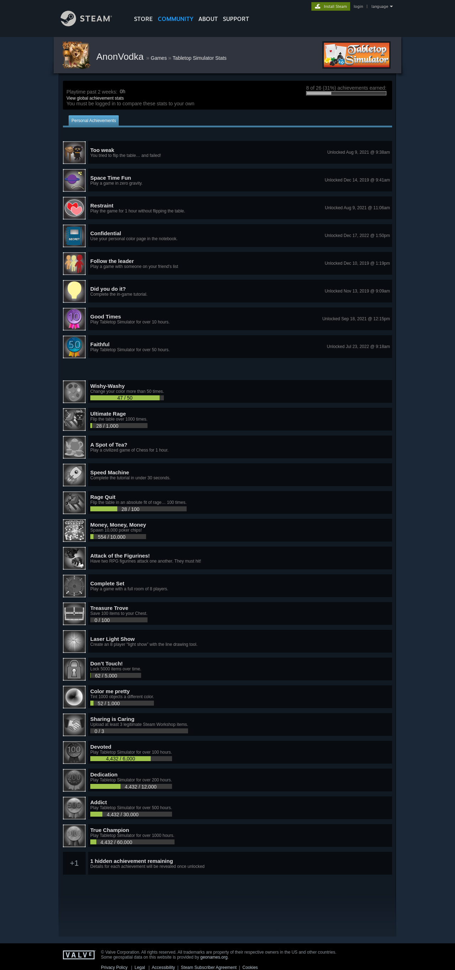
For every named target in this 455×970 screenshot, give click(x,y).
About (208, 18)
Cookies (250, 967)
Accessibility (163, 967)
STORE (143, 18)
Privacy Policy (114, 967)
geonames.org (214, 957)
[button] (227, 152)
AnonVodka (121, 56)
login (358, 6)
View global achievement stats (95, 98)
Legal (139, 967)
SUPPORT (236, 18)
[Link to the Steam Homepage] (91, 24)
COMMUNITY (175, 18)
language (379, 6)
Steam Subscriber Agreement (209, 967)
